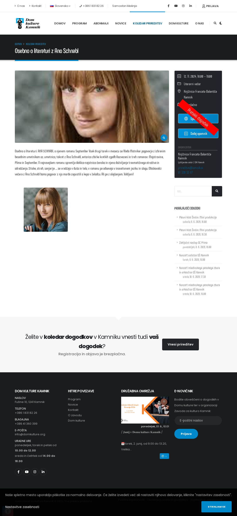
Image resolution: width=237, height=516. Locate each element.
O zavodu (75, 415)
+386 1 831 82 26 (26, 413)
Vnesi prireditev (180, 344)
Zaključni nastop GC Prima (195, 245)
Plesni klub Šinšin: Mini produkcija (198, 219)
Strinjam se (216, 506)
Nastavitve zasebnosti (22, 507)
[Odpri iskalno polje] (215, 23)
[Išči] (217, 191)
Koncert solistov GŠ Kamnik (194, 257)
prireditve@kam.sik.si (190, 167)
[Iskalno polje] (193, 191)
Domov (60, 23)
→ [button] (164, 456)
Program (79, 23)
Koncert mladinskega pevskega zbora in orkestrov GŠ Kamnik (199, 272)
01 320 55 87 (185, 172)
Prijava (210, 6)
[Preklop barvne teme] (220, 23)
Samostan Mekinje (124, 6)
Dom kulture (178, 23)
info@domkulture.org (30, 434)
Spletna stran (195, 118)
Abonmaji (100, 23)
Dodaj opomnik (195, 133)
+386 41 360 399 (26, 424)
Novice (120, 23)
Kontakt (35, 6)
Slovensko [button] (60, 6)
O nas (20, 6)
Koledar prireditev (147, 23)
